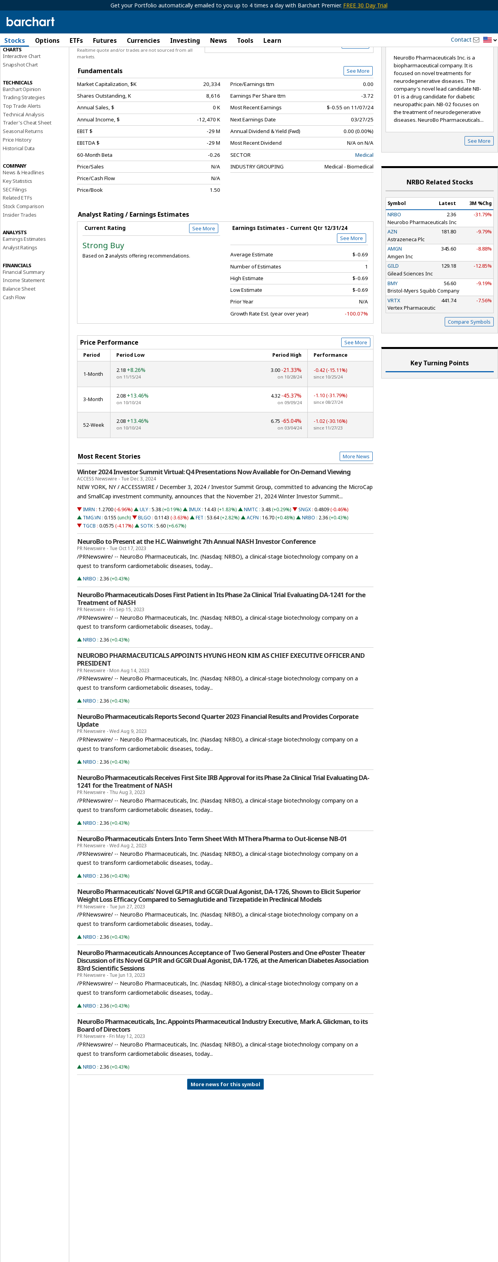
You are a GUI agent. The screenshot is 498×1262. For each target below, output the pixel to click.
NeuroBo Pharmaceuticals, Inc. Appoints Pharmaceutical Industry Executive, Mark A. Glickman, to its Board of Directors (222, 1063)
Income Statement (24, 317)
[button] (490, 40)
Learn (272, 40)
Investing (185, 40)
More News (356, 494)
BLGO (144, 555)
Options (47, 40)
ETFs (76, 40)
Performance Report (26, 69)
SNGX (304, 547)
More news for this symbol (225, 1121)
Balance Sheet (19, 326)
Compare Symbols (469, 359)
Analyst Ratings (20, 285)
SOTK (146, 563)
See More (358, 108)
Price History (17, 177)
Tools (245, 40)
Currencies (143, 40)
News (218, 40)
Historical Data (19, 185)
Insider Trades (20, 252)
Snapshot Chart (20, 102)
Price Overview (21, 61)
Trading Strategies (24, 134)
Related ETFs (17, 235)
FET (199, 555)
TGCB (89, 563)
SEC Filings (15, 227)
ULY (144, 547)
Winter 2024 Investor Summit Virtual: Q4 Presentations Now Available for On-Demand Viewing (214, 510)
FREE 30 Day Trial (365, 5)
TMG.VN (92, 555)
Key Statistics (17, 218)
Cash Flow (14, 334)
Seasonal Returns (23, 168)
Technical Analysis (23, 152)
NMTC (251, 547)
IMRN (89, 547)
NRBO (308, 555)
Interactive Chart (21, 93)
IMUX (195, 547)
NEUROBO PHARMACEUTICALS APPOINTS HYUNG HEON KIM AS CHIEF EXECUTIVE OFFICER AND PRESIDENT (221, 697)
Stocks (14, 40)
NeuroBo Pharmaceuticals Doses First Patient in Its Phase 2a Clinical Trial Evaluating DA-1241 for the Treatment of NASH (221, 636)
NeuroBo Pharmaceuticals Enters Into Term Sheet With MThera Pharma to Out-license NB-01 (212, 876)
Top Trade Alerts (22, 143)
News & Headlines (23, 210)
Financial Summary (24, 309)
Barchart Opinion (22, 126)
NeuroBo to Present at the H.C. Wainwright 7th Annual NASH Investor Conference (196, 579)
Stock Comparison (23, 243)
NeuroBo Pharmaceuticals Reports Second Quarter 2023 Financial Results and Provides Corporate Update (217, 758)
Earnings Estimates (24, 276)
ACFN (253, 555)
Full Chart (355, 81)
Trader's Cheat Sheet (27, 160)
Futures (105, 40)
